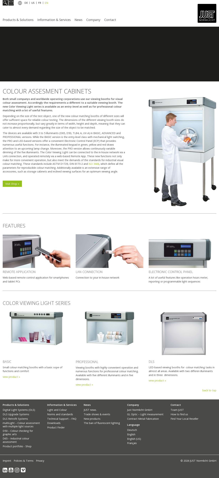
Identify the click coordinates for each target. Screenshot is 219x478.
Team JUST (177, 410)
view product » (11, 376)
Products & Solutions (18, 20)
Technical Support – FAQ (61, 418)
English (131, 434)
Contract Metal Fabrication (143, 418)
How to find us (179, 414)
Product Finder (56, 427)
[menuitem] (19, 19)
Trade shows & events (97, 414)
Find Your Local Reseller (184, 418)
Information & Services (54, 20)
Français (132, 443)
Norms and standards (60, 414)
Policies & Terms (23, 460)
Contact (110, 20)
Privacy (40, 460)
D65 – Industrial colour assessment (16, 440)
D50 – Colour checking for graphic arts (18, 432)
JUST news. (90, 410)
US (33, 3)
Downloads (54, 423)
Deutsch (132, 430)
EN (46, 3)
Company (93, 20)
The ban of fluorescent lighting (102, 423)
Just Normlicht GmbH (139, 410)
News (78, 20)
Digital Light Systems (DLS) (19, 410)
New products (92, 418)
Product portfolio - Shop (17, 446)
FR (39, 3)
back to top (209, 390)
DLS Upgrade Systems (16, 414)
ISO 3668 (94, 163)
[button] (12, 184)
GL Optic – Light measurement (145, 414)
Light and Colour (57, 410)
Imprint (7, 460)
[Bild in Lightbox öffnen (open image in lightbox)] (36, 251)
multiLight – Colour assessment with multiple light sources (21, 424)
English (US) (134, 438)
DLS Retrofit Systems (15, 418)
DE (26, 3)
